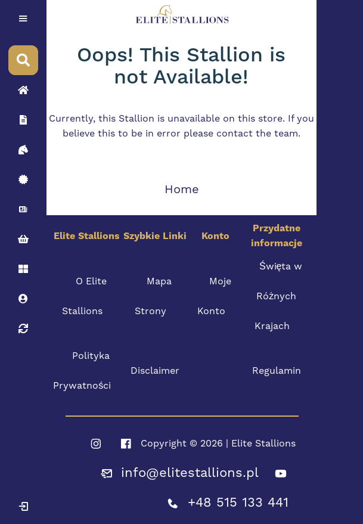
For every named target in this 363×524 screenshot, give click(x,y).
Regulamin (276, 371)
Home (182, 189)
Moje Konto (214, 296)
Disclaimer (155, 371)
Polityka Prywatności (82, 371)
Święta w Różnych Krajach (279, 296)
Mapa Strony (153, 296)
